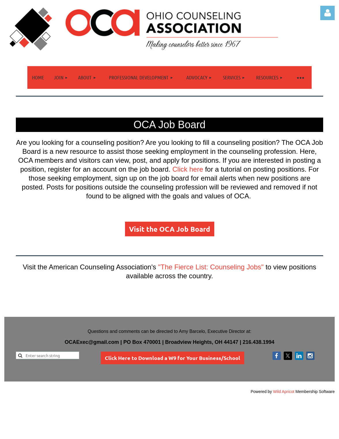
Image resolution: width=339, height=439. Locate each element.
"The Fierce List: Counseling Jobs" (211, 267)
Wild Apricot (283, 391)
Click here (188, 169)
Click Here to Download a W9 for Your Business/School (172, 357)
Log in (327, 13)
